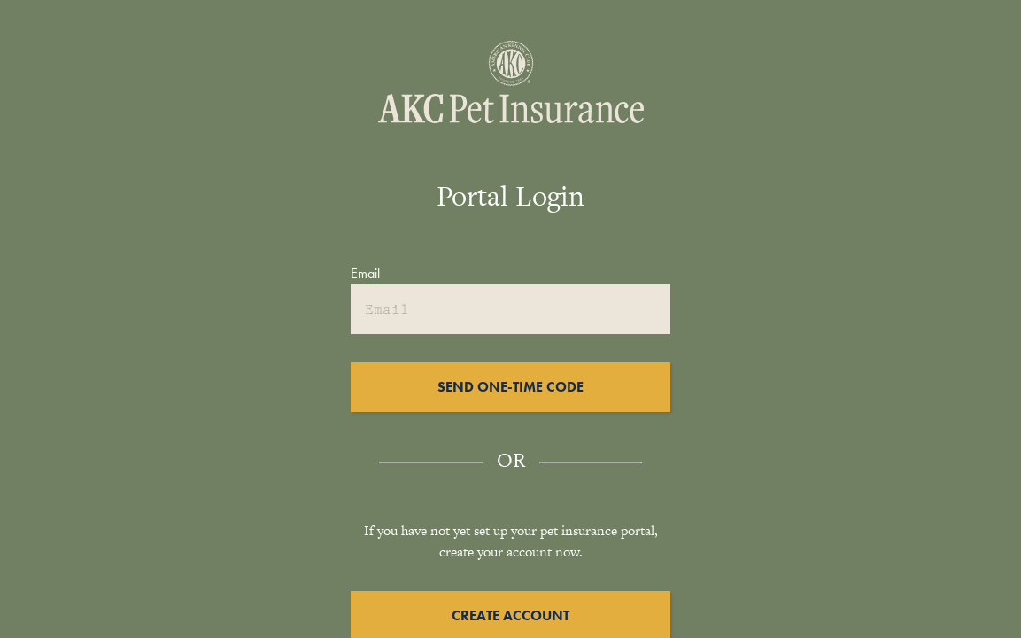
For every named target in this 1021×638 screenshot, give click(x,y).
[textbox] (510, 288)
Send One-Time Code (510, 386)
